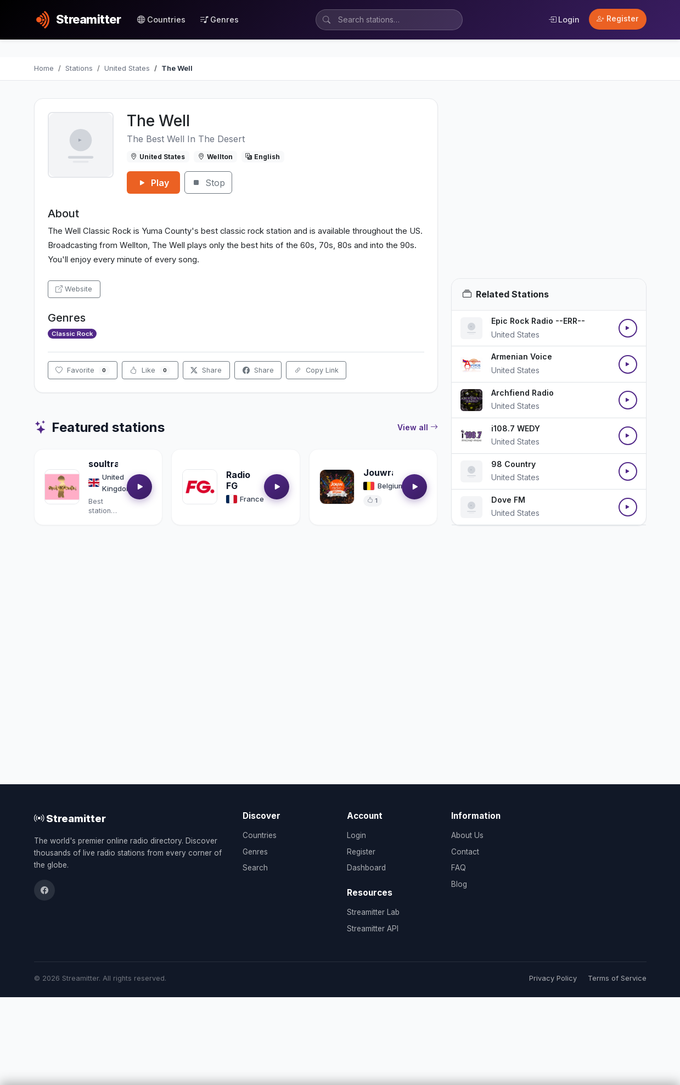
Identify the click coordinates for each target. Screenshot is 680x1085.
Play (153, 182)
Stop (208, 182)
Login (564, 19)
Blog (459, 884)
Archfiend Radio (522, 392)
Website (73, 289)
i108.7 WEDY (515, 428)
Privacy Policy (553, 978)
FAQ (458, 867)
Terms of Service (617, 978)
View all (417, 427)
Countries (161, 19)
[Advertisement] (549, 188)
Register (618, 18)
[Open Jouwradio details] (337, 486)
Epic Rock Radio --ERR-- (538, 320)
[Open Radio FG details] (199, 486)
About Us (467, 835)
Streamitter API (372, 928)
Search (255, 867)
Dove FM (508, 499)
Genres (219, 19)
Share (206, 370)
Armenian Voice (521, 356)
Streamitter (70, 818)
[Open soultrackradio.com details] (62, 486)
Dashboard (366, 867)
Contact (465, 851)
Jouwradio (386, 472)
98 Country (513, 464)
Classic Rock (72, 334)
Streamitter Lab (373, 912)
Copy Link (316, 370)
